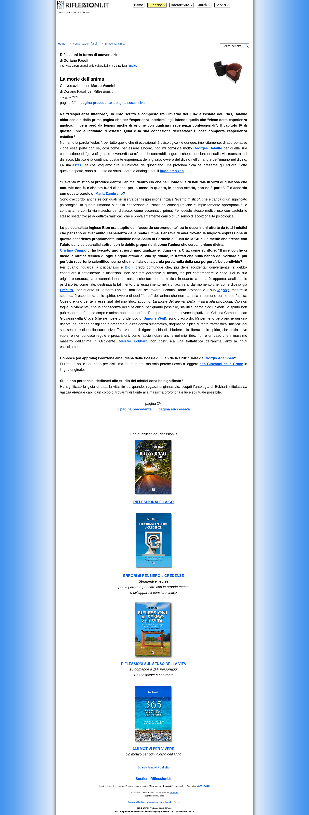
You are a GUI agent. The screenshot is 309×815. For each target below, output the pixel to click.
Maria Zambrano (109, 194)
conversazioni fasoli (85, 43)
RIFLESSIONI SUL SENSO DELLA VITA (153, 664)
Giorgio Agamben (219, 358)
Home (61, 43)
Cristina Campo (73, 250)
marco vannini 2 (115, 43)
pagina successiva (130, 103)
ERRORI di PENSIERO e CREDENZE (153, 576)
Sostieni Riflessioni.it (153, 779)
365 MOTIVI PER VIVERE (153, 749)
